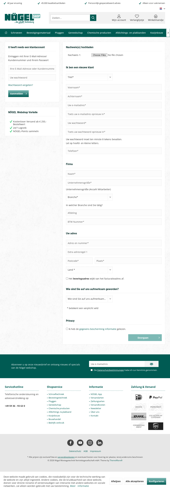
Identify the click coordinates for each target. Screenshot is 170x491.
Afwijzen (116, 481)
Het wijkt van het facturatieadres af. (96, 278)
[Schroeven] (16, 33)
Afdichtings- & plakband (60, 411)
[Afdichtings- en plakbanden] (130, 33)
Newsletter (96, 408)
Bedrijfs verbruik (56, 422)
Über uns (95, 411)
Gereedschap (55, 404)
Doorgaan (149, 337)
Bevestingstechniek (58, 397)
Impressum (95, 451)
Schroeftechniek (56, 394)
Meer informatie (79, 485)
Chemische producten (59, 408)
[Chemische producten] (99, 33)
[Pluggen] (59, 33)
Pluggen (52, 401)
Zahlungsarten (98, 401)
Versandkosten (98, 404)
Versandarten (97, 397)
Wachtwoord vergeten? (20, 85)
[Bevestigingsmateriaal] (38, 33)
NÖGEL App (96, 394)
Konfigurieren (156, 481)
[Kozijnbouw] (156, 33)
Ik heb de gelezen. (97, 329)
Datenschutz (75, 451)
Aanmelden (18, 93)
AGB (86, 451)
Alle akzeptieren (135, 481)
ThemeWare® (116, 460)
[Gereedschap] (75, 33)
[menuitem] (155, 18)
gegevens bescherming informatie (97, 329)
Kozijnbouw (54, 415)
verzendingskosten (66, 457)
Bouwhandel (55, 419)
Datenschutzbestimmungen (110, 370)
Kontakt (94, 415)
